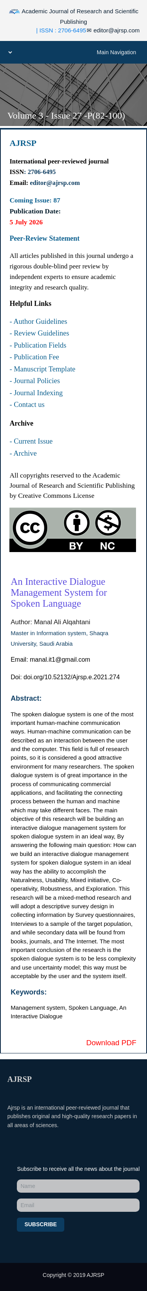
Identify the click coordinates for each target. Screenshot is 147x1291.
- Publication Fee (34, 357)
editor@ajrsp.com (113, 30)
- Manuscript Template (42, 369)
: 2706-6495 (40, 172)
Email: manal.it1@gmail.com (50, 659)
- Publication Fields (37, 345)
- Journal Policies (34, 381)
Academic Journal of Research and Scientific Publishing (73, 15)
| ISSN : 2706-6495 (61, 30)
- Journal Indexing (36, 393)
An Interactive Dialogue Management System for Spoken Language (59, 592)
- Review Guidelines (39, 333)
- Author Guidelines (38, 321)
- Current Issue (31, 441)
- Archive (22, 453)
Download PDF (111, 1043)
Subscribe (40, 1224)
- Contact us (26, 404)
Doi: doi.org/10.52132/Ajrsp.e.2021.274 (65, 677)
